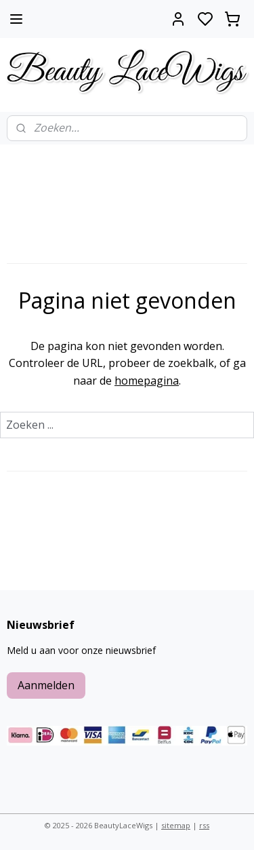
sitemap (175, 825)
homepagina (146, 380)
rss (204, 825)
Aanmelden (46, 685)
